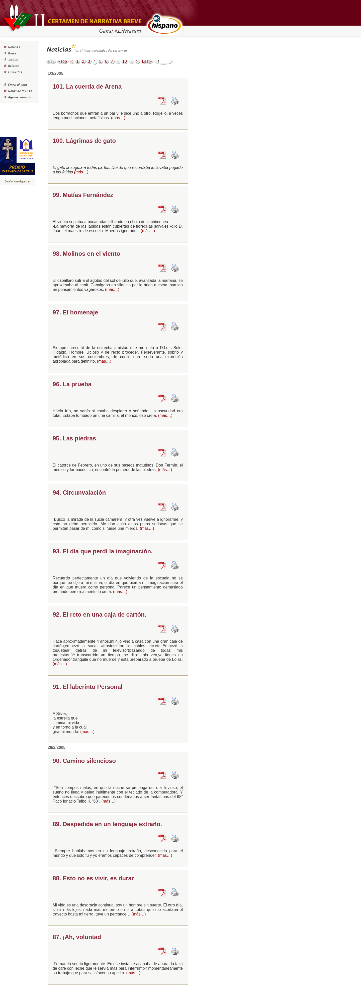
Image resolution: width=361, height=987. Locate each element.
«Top (62, 61)
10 (124, 61)
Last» (147, 61)
